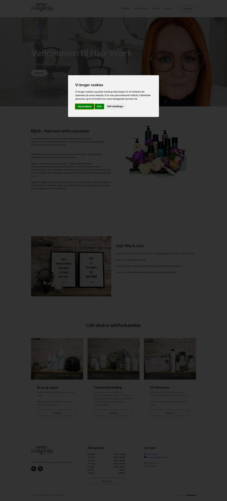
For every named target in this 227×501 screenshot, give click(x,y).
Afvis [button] (99, 106)
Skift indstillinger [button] (115, 106)
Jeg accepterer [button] (85, 106)
